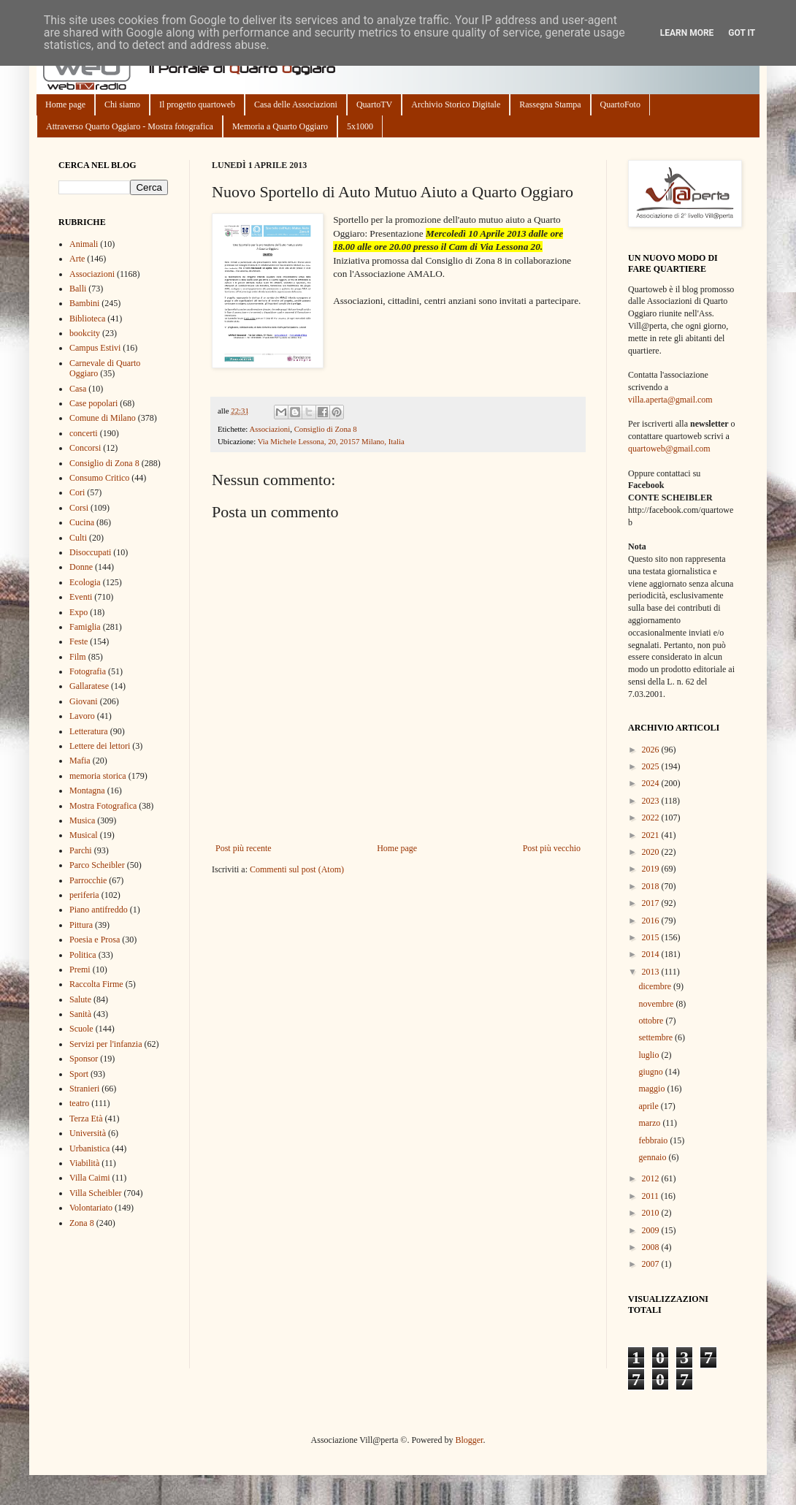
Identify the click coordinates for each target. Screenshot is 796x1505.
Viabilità (84, 1163)
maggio (652, 1088)
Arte (77, 259)
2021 (652, 835)
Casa (77, 389)
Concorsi (85, 448)
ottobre (651, 1021)
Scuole (81, 1029)
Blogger (469, 1440)
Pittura (81, 925)
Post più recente (243, 848)
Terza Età (85, 1118)
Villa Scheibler (95, 1193)
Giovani (83, 701)
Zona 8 (81, 1223)
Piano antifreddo (98, 909)
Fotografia (87, 671)
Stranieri (84, 1088)
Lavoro (82, 716)
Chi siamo (122, 104)
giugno (651, 1072)
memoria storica (97, 776)
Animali (83, 244)
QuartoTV (374, 104)
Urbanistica (89, 1148)
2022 (652, 817)
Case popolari (93, 403)
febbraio (654, 1140)
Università (87, 1133)
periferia (84, 895)
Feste (78, 641)
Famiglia (85, 627)
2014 (652, 954)
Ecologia (85, 582)
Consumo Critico (99, 478)
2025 (652, 766)
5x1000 (360, 126)
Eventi (80, 597)
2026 (652, 749)
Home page (65, 104)
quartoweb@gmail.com (669, 448)
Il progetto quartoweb (197, 104)
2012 (652, 1178)
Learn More (687, 33)
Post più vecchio (552, 848)
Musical (83, 835)
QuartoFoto (620, 104)
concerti (83, 433)
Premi (80, 969)
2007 (652, 1264)
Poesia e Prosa (94, 939)
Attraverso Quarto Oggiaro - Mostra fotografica (129, 126)
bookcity (84, 333)
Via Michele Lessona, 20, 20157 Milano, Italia (331, 441)
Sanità (80, 1014)
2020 (652, 852)
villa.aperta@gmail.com (670, 400)
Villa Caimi (89, 1178)
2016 (652, 920)
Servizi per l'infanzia (105, 1044)
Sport (78, 1074)
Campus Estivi (94, 348)
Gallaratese (89, 686)
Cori (77, 492)
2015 (652, 937)
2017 (652, 903)
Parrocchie (88, 880)
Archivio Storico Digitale (455, 104)
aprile (649, 1106)
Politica (82, 955)
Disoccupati (90, 552)
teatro (79, 1103)
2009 (652, 1230)
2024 (652, 783)
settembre (656, 1037)
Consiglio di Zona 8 (325, 428)
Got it (741, 33)
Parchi (80, 850)
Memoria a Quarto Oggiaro (280, 126)
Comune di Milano (102, 418)
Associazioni (269, 428)
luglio (649, 1055)
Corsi (78, 508)
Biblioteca (87, 318)
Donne (81, 567)
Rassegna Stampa (550, 104)
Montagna (87, 790)
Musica (82, 820)
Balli (77, 288)
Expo (78, 612)
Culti (78, 538)
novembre (657, 1004)
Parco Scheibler (97, 865)
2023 (652, 801)
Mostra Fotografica (103, 806)
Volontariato (90, 1208)
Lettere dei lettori (99, 746)
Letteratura (88, 731)
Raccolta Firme (96, 984)
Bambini (84, 303)
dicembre (655, 986)
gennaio (653, 1157)
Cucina (81, 522)
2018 (652, 886)
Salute (80, 999)
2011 (652, 1196)
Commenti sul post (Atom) (297, 869)
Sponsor (83, 1059)
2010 (652, 1213)
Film (77, 657)
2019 (652, 869)
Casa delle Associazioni (295, 104)
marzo (650, 1123)
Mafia (80, 760)
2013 (652, 972)
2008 (652, 1247)
